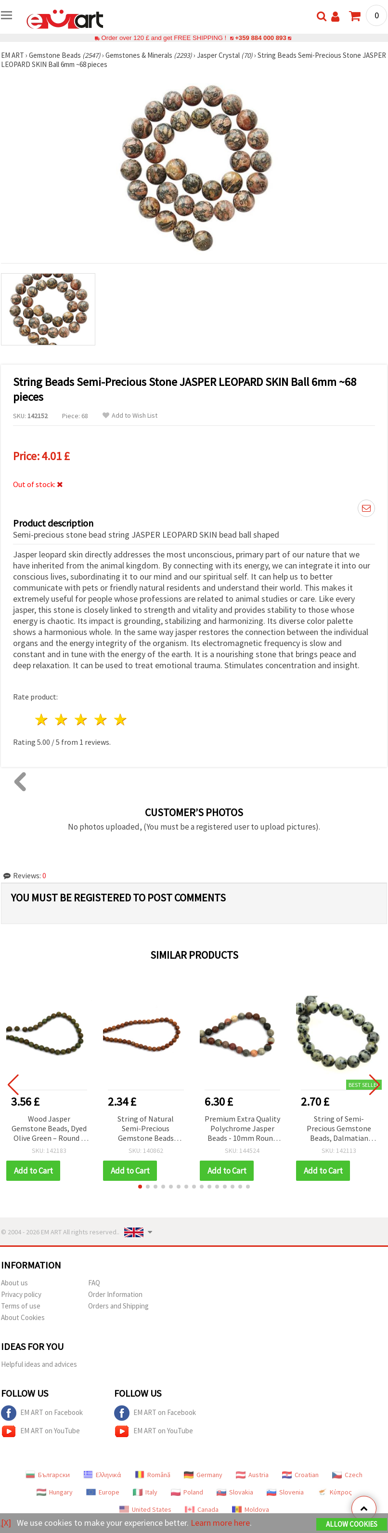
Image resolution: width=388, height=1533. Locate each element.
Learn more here (220, 1522)
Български (48, 1475)
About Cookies (23, 1317)
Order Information (115, 1294)
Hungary (55, 1492)
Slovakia (235, 1492)
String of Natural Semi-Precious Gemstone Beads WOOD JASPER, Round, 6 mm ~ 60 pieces (145, 1129)
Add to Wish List (130, 415)
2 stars (62, 719)
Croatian (300, 1474)
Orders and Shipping (118, 1305)
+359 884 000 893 (260, 37)
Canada (202, 1509)
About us (14, 1282)
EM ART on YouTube (40, 1431)
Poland (187, 1492)
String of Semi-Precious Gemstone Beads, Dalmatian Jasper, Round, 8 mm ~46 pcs (339, 1129)
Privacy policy (21, 1294)
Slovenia (285, 1492)
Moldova (250, 1509)
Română (152, 1475)
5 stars (120, 719)
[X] (6, 1522)
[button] (140, 1187)
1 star (42, 719)
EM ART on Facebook (42, 1413)
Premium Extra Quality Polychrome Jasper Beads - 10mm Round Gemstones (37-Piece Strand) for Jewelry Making (242, 1129)
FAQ (94, 1282)
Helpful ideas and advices (39, 1364)
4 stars (101, 719)
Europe (102, 1492)
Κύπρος (334, 1492)
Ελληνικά (102, 1475)
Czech (347, 1474)
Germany (203, 1474)
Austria (252, 1474)
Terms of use (20, 1305)
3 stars (81, 719)
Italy (145, 1492)
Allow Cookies (351, 1524)
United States (145, 1509)
